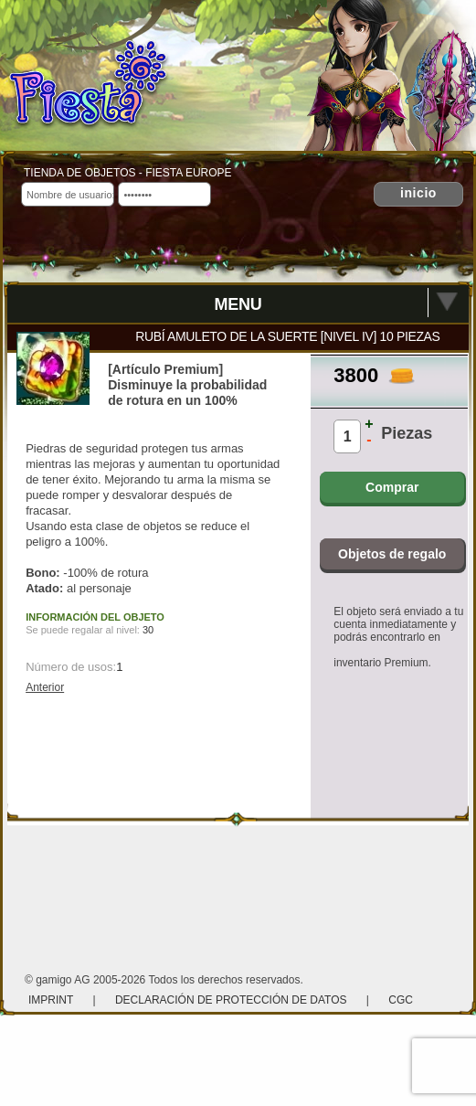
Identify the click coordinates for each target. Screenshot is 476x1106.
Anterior (45, 687)
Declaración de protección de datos (231, 1000)
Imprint (52, 1000)
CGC (400, 1000)
